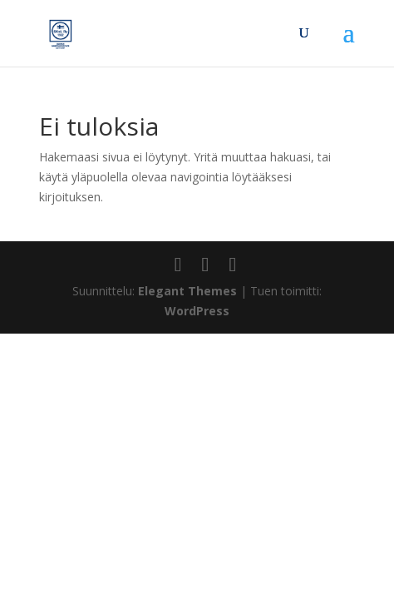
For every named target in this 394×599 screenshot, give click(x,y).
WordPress (197, 311)
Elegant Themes (187, 291)
